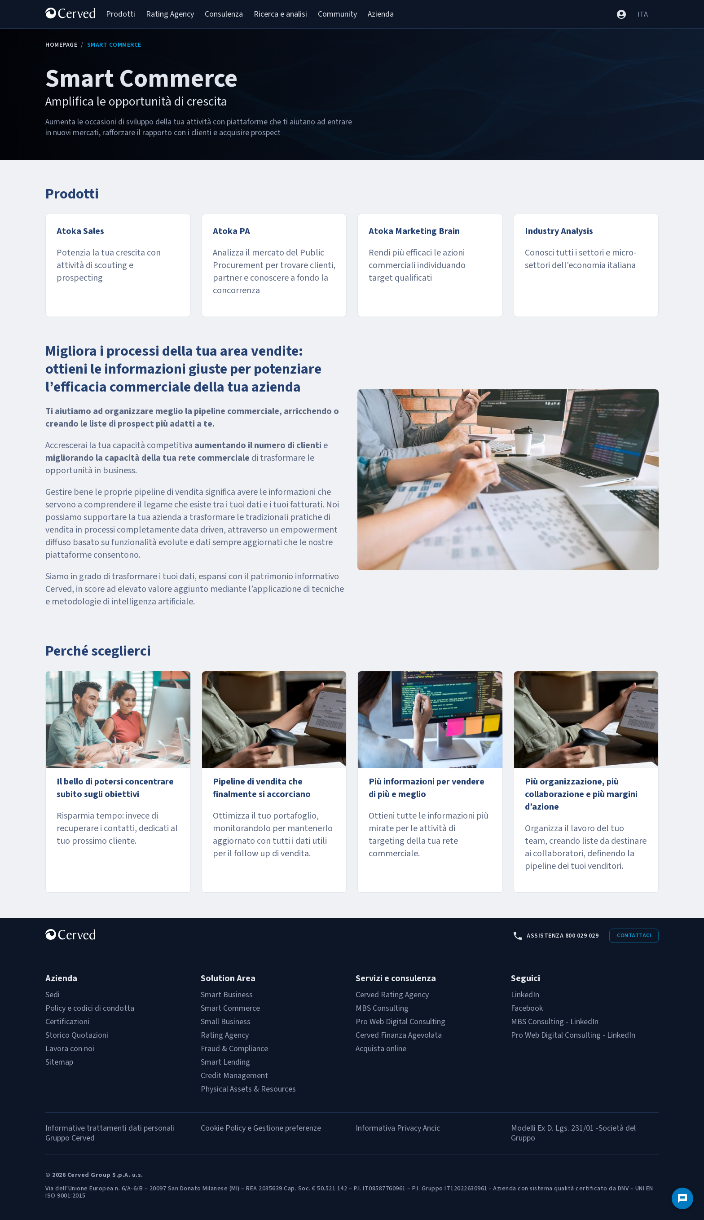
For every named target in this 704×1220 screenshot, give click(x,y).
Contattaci (634, 935)
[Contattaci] (682, 1198)
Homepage (61, 44)
